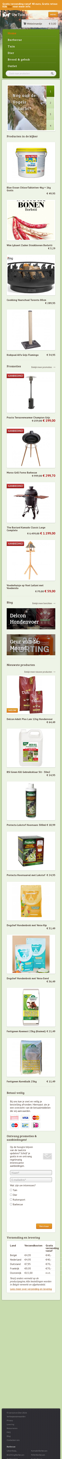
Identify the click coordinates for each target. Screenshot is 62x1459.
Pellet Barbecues (38, 1455)
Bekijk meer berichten (42, 603)
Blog (8, 1436)
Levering (10, 1424)
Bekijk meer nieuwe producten (38, 671)
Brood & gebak (19, 59)
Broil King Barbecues (15, 1455)
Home (12, 33)
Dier (11, 53)
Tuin (11, 46)
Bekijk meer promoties (41, 367)
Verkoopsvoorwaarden (16, 1416)
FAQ (9, 1432)
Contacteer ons (13, 1440)
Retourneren (12, 1428)
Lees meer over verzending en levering (31, 1289)
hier (10, 6)
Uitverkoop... (12, 1450)
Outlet (12, 66)
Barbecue (15, 40)
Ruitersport (19, 1199)
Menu (53, 14)
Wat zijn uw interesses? (23, 1185)
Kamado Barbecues (39, 1450)
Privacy (10, 1420)
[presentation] (35, 1215)
